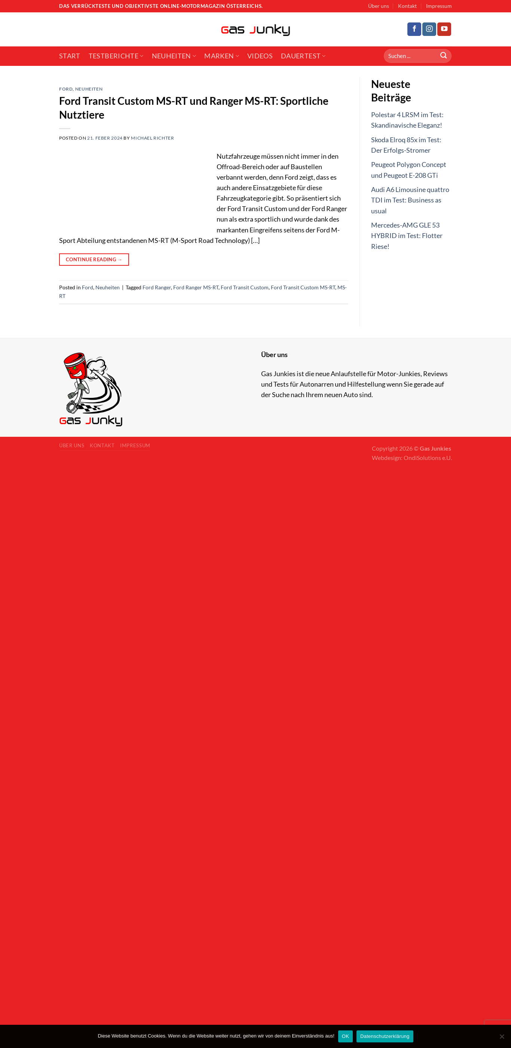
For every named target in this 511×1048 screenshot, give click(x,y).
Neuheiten (174, 56)
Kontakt (407, 6)
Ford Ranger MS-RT (195, 287)
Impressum (439, 6)
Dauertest (303, 56)
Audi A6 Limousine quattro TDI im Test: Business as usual (410, 200)
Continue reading (94, 259)
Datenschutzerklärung (384, 1036)
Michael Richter (152, 138)
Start (69, 56)
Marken (221, 56)
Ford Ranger (157, 287)
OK (345, 1036)
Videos (260, 56)
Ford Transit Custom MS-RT (303, 287)
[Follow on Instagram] (429, 29)
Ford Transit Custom (245, 287)
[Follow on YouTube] (444, 29)
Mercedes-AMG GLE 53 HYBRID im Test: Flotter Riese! (407, 235)
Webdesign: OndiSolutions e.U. (412, 457)
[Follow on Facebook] (414, 29)
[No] (501, 1039)
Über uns (378, 6)
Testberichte (116, 56)
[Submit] (443, 56)
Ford (66, 89)
